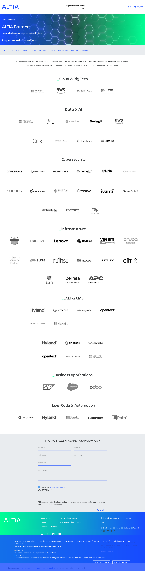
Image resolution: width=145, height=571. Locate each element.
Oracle (52, 48)
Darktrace (15, 48)
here (59, 546)
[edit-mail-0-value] (121, 520)
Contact (44, 520)
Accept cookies (121, 562)
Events (118, 525)
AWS (5, 48)
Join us (97, 6)
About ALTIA (46, 516)
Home (4, 17)
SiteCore (84, 48)
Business (127, 525)
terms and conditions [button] (57, 485)
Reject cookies (102, 562)
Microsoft (43, 48)
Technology (137, 525)
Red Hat (74, 48)
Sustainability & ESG (68, 516)
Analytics (19, 555)
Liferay (33, 48)
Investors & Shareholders (70, 520)
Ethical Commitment (49, 524)
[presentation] (53, 494)
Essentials (20, 550)
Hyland (24, 48)
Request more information (18, 38)
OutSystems (63, 48)
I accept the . (53, 485)
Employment (107, 525)
